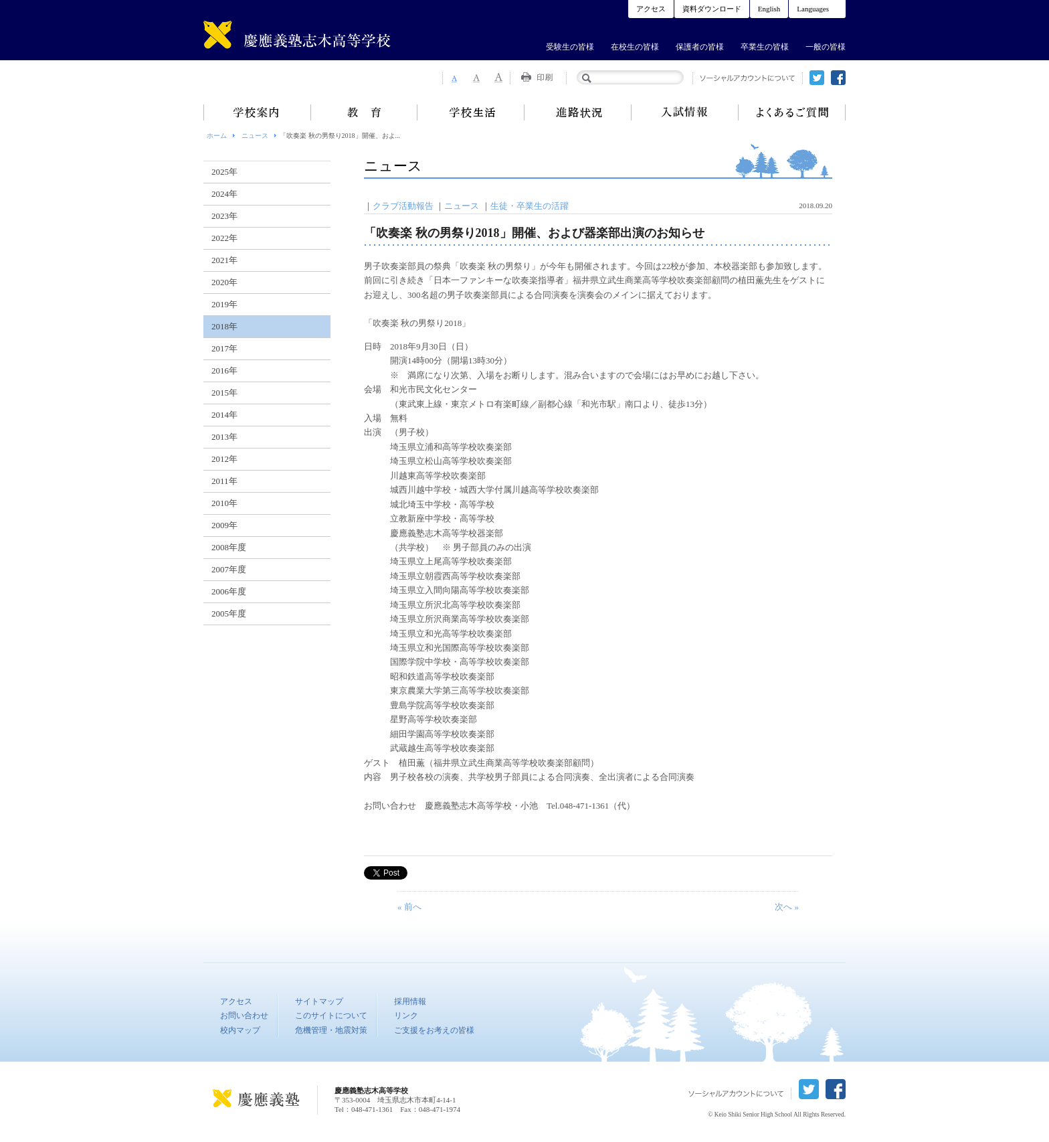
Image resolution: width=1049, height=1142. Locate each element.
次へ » (787, 907)
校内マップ (240, 1030)
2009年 (224, 525)
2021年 (224, 260)
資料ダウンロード (711, 9)
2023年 (224, 216)
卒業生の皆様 (765, 47)
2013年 (224, 437)
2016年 (224, 370)
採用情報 (410, 1001)
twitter (816, 77)
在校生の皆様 (635, 47)
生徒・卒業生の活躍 (529, 206)
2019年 (224, 304)
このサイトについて (331, 1015)
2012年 (224, 459)
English (769, 9)
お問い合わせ (244, 1015)
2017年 (224, 348)
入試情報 (685, 112)
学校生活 (470, 112)
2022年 (224, 238)
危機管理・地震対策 (331, 1030)
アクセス (651, 9)
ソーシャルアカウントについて (747, 78)
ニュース (255, 135)
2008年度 (228, 547)
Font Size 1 (453, 77)
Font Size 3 (499, 77)
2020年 (224, 282)
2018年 (224, 326)
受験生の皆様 (570, 47)
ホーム (217, 135)
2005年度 (228, 613)
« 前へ (409, 907)
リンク (406, 1015)
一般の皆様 (825, 47)
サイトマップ (319, 1001)
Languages (813, 9)
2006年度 (228, 591)
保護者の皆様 (700, 47)
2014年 (224, 415)
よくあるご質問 (792, 112)
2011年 (224, 481)
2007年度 (228, 569)
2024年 (224, 194)
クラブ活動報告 (403, 206)
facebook (838, 77)
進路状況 (578, 112)
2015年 (224, 393)
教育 (363, 112)
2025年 (224, 172)
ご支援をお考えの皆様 (434, 1030)
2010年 (224, 503)
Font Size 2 (476, 77)
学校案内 (256, 112)
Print (538, 77)
